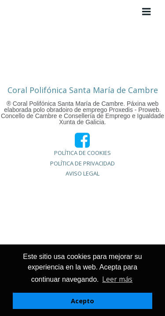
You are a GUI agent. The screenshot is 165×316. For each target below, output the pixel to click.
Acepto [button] (82, 301)
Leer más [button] (117, 279)
